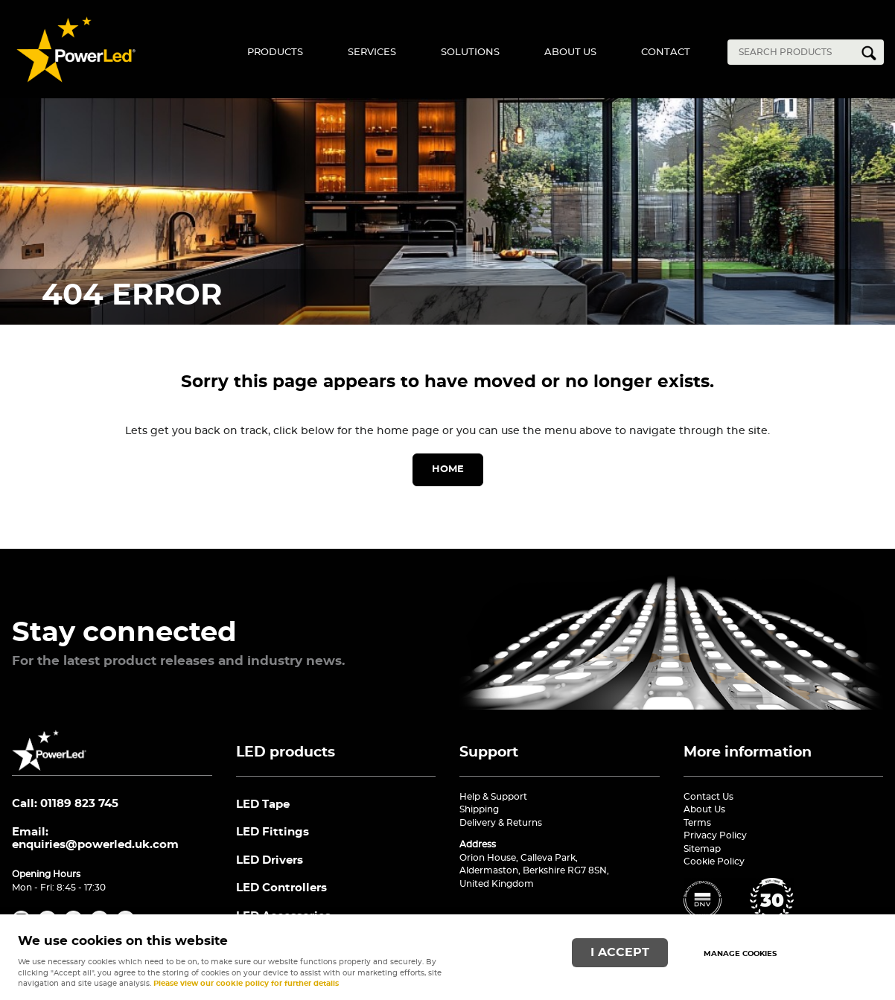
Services (372, 52)
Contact (665, 52)
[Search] (794, 52)
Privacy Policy (715, 835)
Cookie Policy (714, 861)
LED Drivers (269, 860)
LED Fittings (272, 832)
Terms (697, 822)
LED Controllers (281, 888)
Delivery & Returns (500, 822)
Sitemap (702, 848)
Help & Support (493, 796)
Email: (95, 839)
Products (275, 52)
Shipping (479, 809)
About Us (570, 52)
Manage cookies (740, 954)
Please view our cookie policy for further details (246, 983)
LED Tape (263, 804)
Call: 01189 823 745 (65, 803)
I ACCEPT (619, 952)
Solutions (470, 52)
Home (448, 469)
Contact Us (708, 796)
